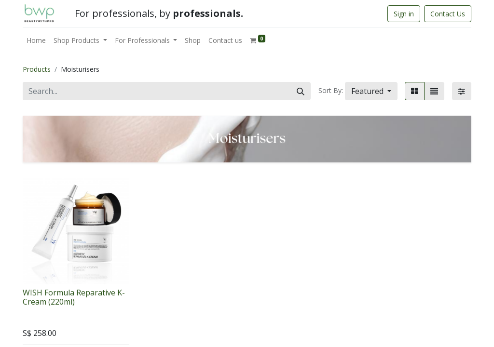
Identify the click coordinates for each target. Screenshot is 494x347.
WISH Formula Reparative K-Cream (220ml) (74, 297)
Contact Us (447, 13)
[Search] (300, 91)
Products (37, 69)
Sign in (404, 13)
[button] (371, 91)
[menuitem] (36, 40)
